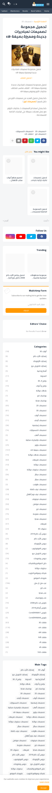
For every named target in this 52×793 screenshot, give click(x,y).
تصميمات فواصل (26, 504)
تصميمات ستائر (26, 474)
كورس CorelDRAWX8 (26, 617)
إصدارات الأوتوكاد (26, 361)
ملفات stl (26, 647)
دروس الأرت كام (26, 538)
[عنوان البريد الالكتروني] (26, 304)
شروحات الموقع (26, 578)
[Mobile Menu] (48, 4)
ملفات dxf (26, 632)
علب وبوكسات (26, 598)
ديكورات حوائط (26, 568)
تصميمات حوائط (26, 464)
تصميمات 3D (26, 410)
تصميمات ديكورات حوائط (26, 469)
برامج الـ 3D (26, 381)
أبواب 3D (26, 351)
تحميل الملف (26, 78)
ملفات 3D (26, 622)
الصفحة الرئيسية (40, 22)
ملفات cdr (29, 134)
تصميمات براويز (26, 445)
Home (46, 11)
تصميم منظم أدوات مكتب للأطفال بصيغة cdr (14, 179)
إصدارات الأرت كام (26, 356)
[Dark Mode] (15, 4)
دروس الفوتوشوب (26, 548)
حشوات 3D (26, 529)
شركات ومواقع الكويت (26, 573)
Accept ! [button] (43, 788)
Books (25, 11)
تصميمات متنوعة (26, 514)
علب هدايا (26, 593)
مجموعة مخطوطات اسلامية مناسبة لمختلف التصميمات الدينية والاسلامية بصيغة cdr (38, 276)
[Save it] (33, 161)
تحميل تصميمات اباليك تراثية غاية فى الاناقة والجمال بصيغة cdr (38, 179)
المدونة (26, 376)
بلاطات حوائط (26, 390)
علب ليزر (26, 588)
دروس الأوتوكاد (26, 543)
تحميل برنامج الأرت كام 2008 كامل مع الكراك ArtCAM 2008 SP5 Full (15, 276)
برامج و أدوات (26, 386)
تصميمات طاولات (26, 484)
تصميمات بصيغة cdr (26, 450)
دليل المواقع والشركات (26, 563)
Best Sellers (36, 11)
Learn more (44, 782)
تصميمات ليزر (30, 101)
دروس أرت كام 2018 (26, 534)
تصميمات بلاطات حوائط (26, 455)
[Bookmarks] (9, 4)
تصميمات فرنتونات (26, 499)
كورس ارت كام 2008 (26, 603)
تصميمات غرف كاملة (26, 489)
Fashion (4, 11)
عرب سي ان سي (26, 583)
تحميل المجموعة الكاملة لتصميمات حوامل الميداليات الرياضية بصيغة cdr (39, 210)
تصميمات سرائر (26, 479)
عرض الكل (28, 151)
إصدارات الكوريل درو (26, 366)
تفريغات (26, 524)
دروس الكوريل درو (26, 553)
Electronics (15, 11)
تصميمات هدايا (26, 519)
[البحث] (3, 4)
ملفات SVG (26, 652)
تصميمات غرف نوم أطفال (26, 494)
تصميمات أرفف (26, 420)
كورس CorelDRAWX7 (26, 612)
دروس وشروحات (26, 558)
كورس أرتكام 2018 (26, 608)
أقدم (6, 220)
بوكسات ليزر (26, 395)
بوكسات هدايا (26, 400)
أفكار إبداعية (26, 371)
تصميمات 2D (26, 22)
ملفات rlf (26, 642)
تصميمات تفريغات (26, 460)
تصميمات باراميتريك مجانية (26, 440)
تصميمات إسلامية (26, 425)
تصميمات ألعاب (26, 435)
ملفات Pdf (26, 637)
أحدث (46, 220)
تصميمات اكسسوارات (24, 131)
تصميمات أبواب (26, 415)
